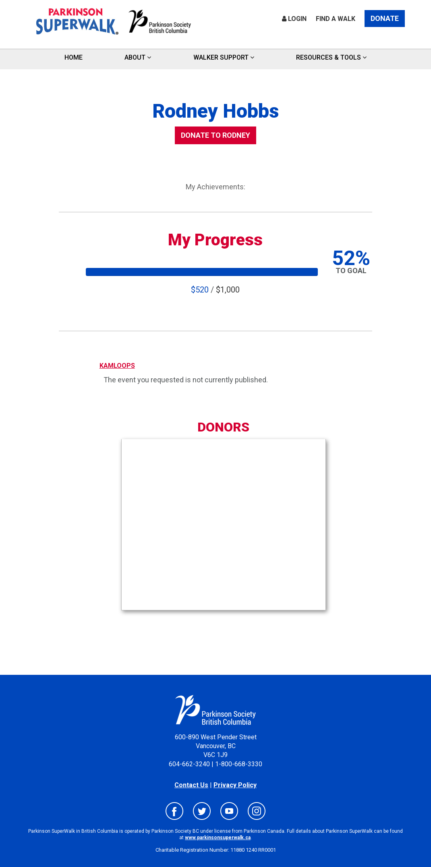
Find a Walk (335, 19)
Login (294, 19)
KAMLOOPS (117, 365)
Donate (385, 18)
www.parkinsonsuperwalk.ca (218, 837)
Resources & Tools (331, 57)
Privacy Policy (235, 785)
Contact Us (191, 785)
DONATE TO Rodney (215, 135)
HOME (73, 57)
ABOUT (137, 57)
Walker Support (223, 57)
